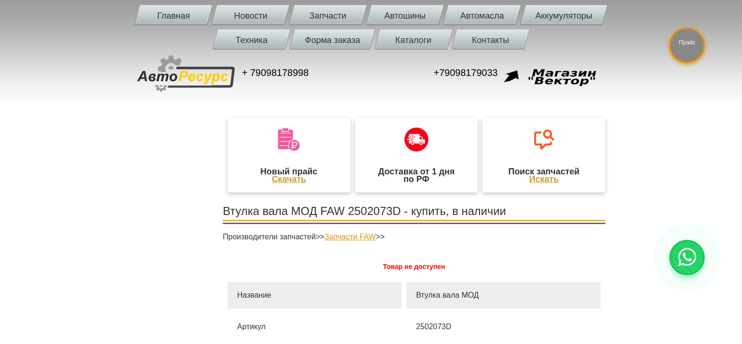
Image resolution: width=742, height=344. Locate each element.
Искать (544, 179)
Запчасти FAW (350, 237)
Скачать (289, 179)
